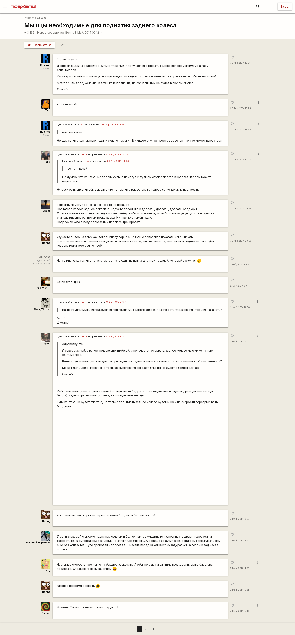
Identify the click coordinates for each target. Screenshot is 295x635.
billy (47, 161)
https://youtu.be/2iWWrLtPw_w (140, 458)
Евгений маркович (38, 542)
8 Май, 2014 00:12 (88, 32)
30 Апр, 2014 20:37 (240, 208)
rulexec (84, 154)
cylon (46, 343)
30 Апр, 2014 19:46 (240, 159)
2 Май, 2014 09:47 (240, 286)
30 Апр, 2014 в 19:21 (116, 302)
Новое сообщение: (51, 32)
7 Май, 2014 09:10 (240, 341)
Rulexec (45, 65)
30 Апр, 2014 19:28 (240, 129)
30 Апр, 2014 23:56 (240, 241)
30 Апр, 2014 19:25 (240, 108)
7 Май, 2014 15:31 (239, 590)
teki (82, 124)
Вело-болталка (35, 17)
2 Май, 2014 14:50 (240, 307)
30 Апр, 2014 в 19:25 (113, 124)
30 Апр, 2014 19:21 (240, 63)
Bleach (46, 613)
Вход (285, 6)
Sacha (46, 210)
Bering (69, 32)
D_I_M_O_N (43, 288)
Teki (47, 110)
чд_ (48, 570)
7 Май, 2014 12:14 (239, 540)
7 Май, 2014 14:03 (240, 568)
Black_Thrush (41, 309)
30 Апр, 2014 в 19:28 (117, 154)
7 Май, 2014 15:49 (240, 611)
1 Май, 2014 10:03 (239, 264)
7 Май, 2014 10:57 (239, 519)
